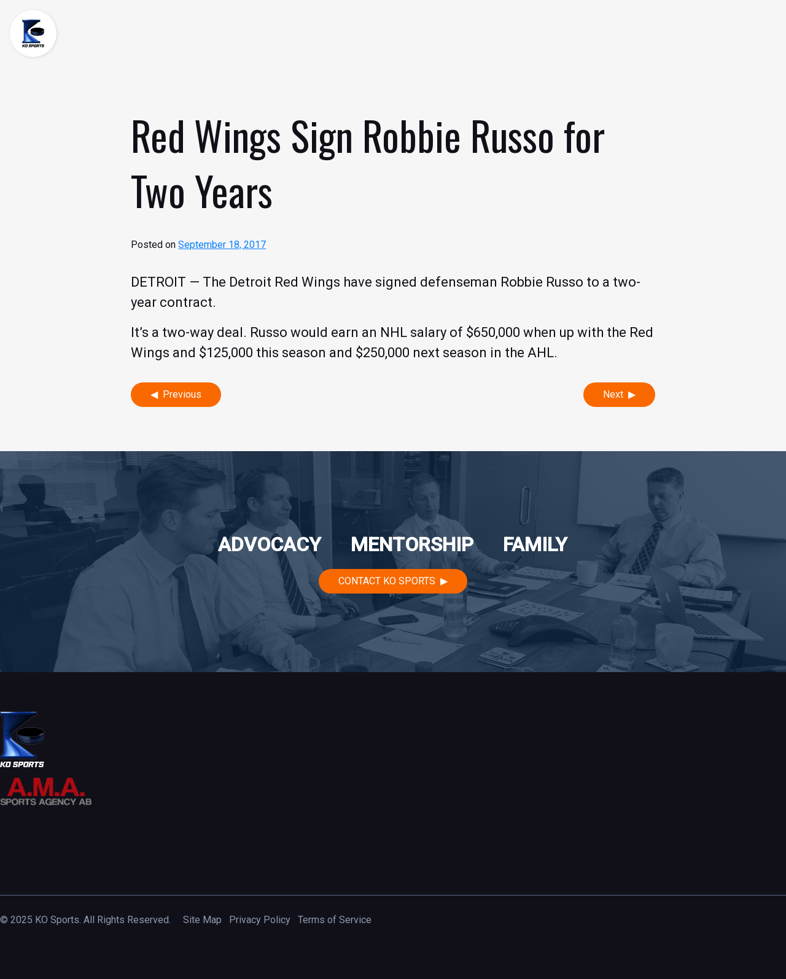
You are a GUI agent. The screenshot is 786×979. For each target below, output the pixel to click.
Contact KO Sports (386, 581)
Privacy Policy (259, 920)
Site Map (202, 920)
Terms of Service (335, 920)
